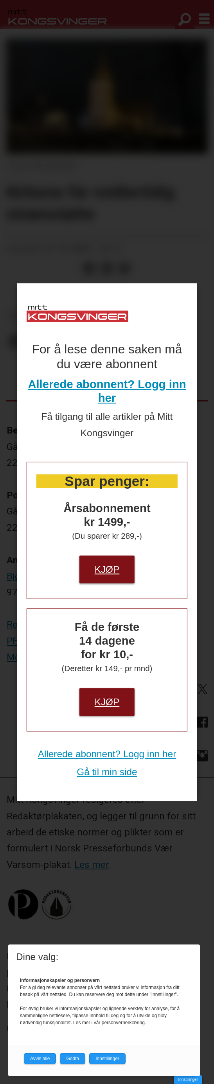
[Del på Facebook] (89, 268)
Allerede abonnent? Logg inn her (107, 754)
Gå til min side (107, 772)
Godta (72, 1058)
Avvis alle (40, 1058)
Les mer (91, 864)
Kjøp (107, 569)
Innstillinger (188, 1079)
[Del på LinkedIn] (106, 268)
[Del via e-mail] (124, 268)
